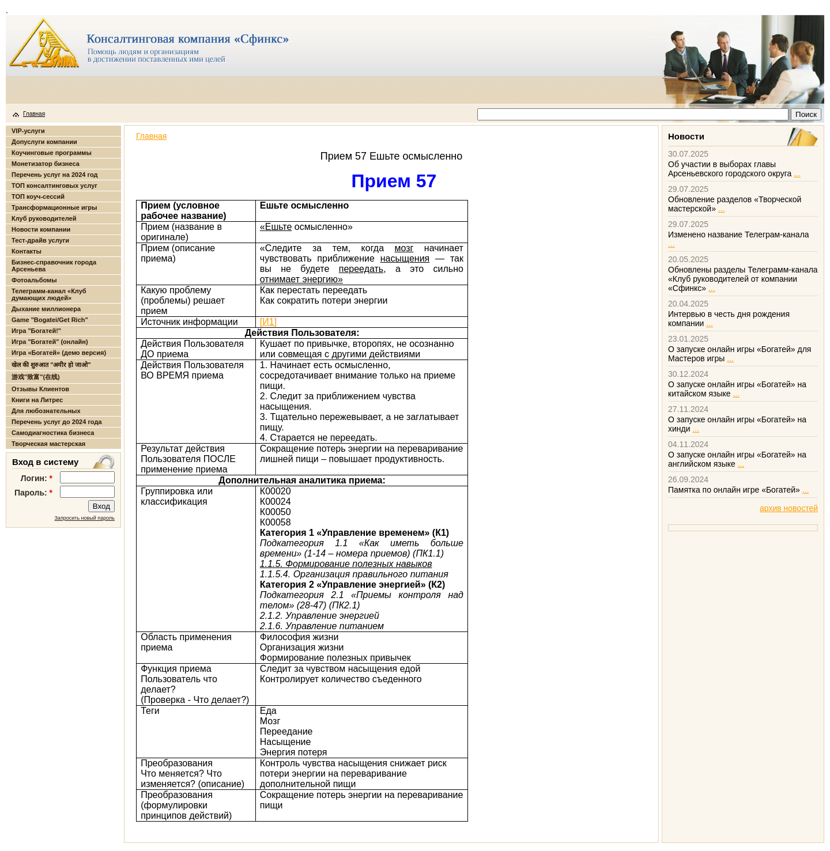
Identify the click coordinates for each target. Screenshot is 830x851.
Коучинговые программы (52, 152)
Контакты (27, 251)
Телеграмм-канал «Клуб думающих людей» (49, 294)
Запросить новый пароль (84, 518)
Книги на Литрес (37, 399)
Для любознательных (46, 410)
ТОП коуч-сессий (38, 196)
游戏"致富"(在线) (36, 376)
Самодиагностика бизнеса (53, 432)
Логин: (36, 478)
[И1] (268, 322)
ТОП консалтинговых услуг (54, 185)
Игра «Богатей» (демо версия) (59, 352)
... (797, 173)
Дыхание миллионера (46, 308)
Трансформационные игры (54, 207)
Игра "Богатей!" (36, 330)
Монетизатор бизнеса (46, 163)
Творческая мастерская (48, 443)
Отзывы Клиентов (40, 388)
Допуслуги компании (44, 141)
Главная (34, 114)
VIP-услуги (28, 130)
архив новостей (789, 508)
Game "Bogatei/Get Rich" (50, 319)
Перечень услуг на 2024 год (54, 174)
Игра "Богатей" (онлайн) (50, 341)
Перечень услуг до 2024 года (57, 421)
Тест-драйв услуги (40, 240)
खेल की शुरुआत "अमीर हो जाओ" (51, 364)
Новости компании (41, 229)
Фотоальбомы (34, 280)
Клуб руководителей (44, 218)
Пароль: (33, 492)
